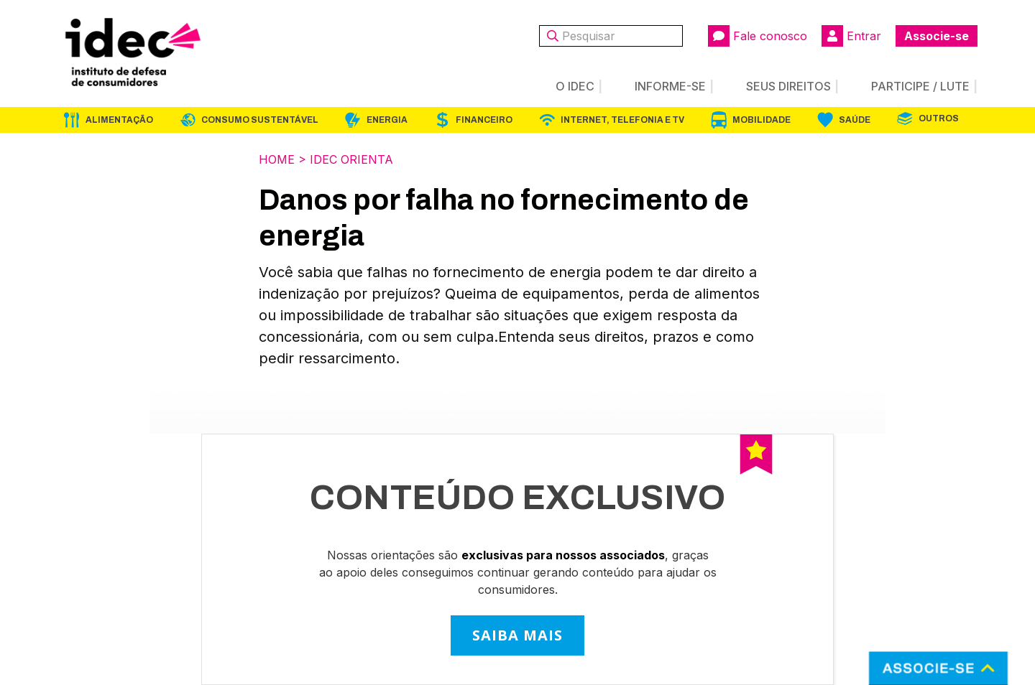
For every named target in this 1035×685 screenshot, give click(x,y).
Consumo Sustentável (259, 120)
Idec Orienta (351, 159)
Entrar (851, 36)
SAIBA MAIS (517, 635)
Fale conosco (757, 36)
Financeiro (484, 120)
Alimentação (119, 120)
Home (277, 159)
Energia (387, 120)
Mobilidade (761, 120)
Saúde (854, 120)
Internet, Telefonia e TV (622, 120)
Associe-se (936, 36)
